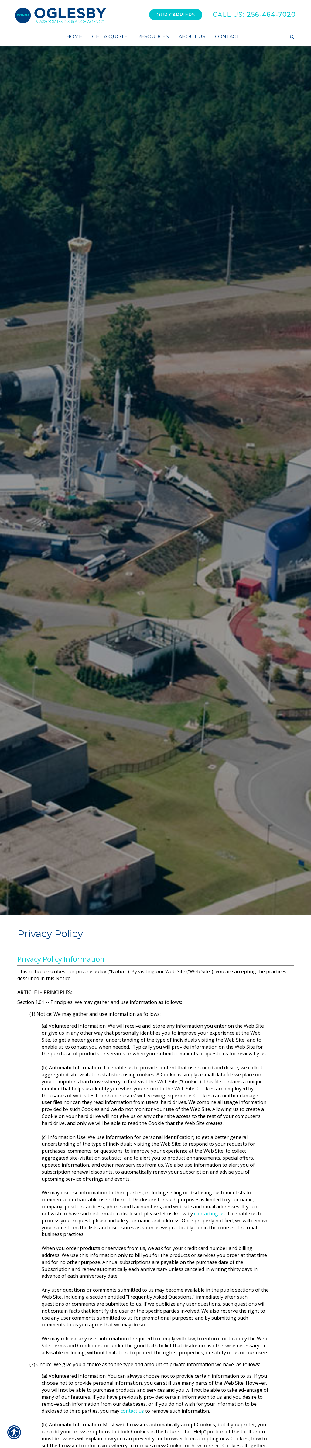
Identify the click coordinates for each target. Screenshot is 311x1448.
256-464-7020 (254, 14)
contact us (132, 1411)
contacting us (209, 1213)
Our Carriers (175, 15)
